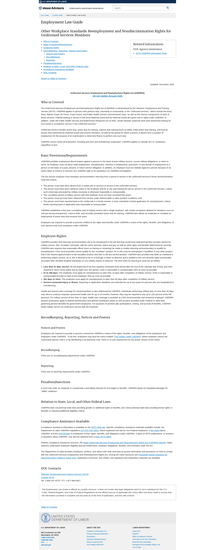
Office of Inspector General (142, 537)
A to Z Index (136, 547)
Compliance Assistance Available (58, 69)
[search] (139, 8)
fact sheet (155, 430)
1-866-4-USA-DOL (48, 537)
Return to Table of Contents (53, 78)
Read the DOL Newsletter (141, 542)
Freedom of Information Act (97, 531)
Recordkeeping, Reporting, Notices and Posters (65, 51)
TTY (42, 542)
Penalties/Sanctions (52, 63)
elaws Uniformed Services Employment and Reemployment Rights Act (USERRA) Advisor (124, 442)
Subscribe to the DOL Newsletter (144, 539)
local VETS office (103, 437)
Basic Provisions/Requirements (57, 44)
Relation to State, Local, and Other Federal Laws (65, 66)
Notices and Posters (55, 54)
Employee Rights (51, 47)
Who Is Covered (50, 41)
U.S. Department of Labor (53, 2)
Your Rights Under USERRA (127, 336)
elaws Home (58, 15)
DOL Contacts (49, 72)
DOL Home (45, 15)
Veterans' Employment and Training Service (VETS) (65, 474)
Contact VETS (47, 477)
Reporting (50, 60)
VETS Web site (98, 427)
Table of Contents (49, 507)
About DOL (136, 531)
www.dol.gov (46, 545)
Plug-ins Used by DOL (95, 542)
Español (135, 534)
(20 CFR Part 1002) (90, 430)
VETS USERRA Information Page (151, 53)
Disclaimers (91, 537)
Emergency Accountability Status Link (146, 545)
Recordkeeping (53, 57)
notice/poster (64, 433)
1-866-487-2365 (47, 540)
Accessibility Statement (95, 545)
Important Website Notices (96, 539)
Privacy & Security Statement (97, 534)
